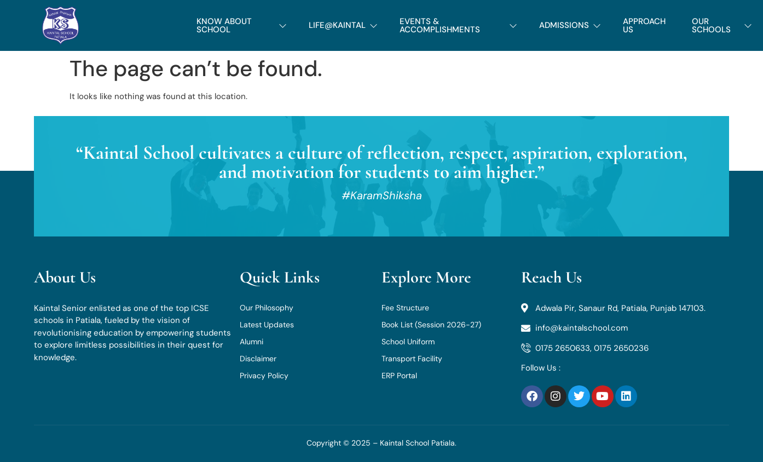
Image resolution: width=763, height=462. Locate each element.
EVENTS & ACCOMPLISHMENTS (458, 25)
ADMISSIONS (570, 25)
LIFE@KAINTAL (343, 25)
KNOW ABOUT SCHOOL (241, 25)
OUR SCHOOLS (722, 25)
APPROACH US (644, 25)
